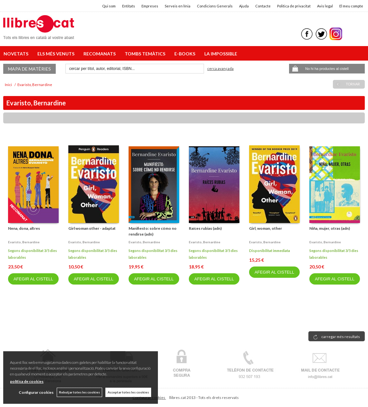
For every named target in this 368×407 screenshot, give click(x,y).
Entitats (128, 6)
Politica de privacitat (294, 6)
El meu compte (351, 6)
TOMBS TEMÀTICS (146, 53)
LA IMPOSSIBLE (220, 53)
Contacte (263, 6)
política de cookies (27, 381)
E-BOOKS (185, 53)
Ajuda (244, 6)
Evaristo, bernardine (24, 242)
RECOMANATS (100, 53)
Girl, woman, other (265, 228)
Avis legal (325, 6)
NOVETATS (17, 53)
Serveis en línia (177, 6)
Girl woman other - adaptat (92, 228)
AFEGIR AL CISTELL (33, 278)
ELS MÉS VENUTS (56, 53)
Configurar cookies (36, 392)
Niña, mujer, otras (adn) (329, 228)
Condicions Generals (215, 6)
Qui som (109, 6)
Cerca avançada (220, 68)
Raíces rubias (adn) (205, 228)
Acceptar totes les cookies (128, 392)
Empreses (149, 6)
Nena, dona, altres (24, 228)
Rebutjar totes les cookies (79, 392)
